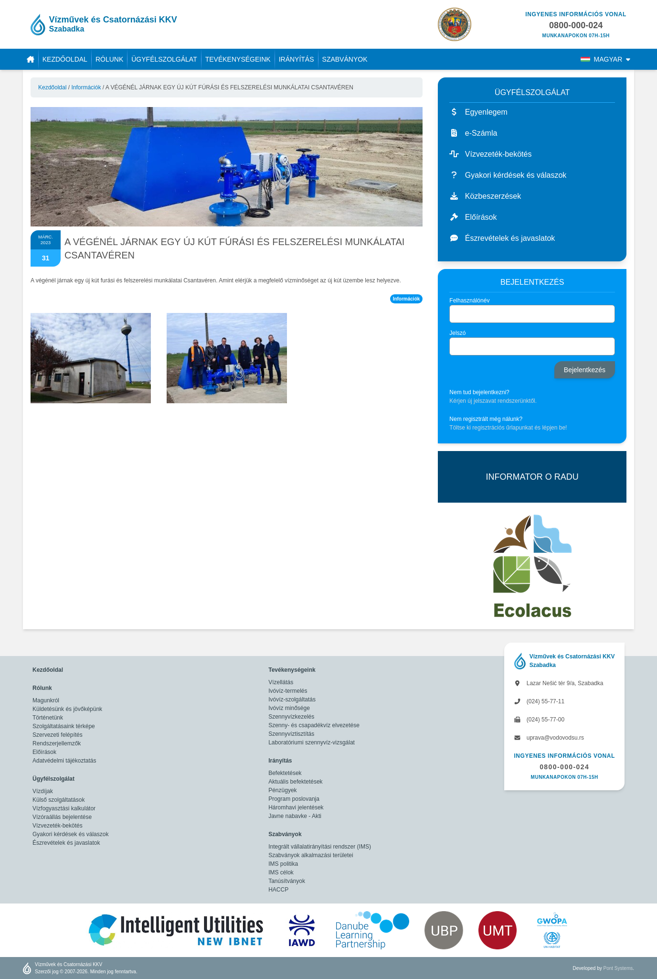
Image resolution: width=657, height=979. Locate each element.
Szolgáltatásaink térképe (63, 726)
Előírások (44, 752)
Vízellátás (280, 682)
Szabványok (345, 59)
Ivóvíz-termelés (287, 691)
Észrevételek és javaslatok (66, 842)
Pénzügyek (282, 790)
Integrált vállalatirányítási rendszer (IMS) (319, 846)
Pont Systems (618, 968)
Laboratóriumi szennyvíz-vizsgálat (311, 742)
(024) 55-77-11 (539, 701)
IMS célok (281, 872)
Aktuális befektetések (295, 781)
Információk (86, 87)
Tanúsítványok (286, 881)
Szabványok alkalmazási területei (310, 855)
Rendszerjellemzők (56, 743)
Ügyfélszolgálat (164, 59)
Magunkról (45, 700)
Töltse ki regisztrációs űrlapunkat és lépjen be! (508, 427)
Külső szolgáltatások (58, 799)
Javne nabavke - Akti (294, 816)
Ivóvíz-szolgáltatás (292, 699)
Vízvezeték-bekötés (57, 825)
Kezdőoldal (64, 59)
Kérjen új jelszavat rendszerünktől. (493, 401)
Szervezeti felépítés (57, 735)
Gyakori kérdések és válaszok (70, 834)
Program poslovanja (293, 799)
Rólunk (109, 59)
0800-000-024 (564, 767)
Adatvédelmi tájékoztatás (64, 760)
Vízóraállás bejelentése (62, 817)
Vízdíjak (42, 791)
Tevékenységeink (238, 59)
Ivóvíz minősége (289, 708)
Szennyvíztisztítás (291, 734)
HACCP (278, 889)
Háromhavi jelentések (295, 807)
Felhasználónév (469, 300)
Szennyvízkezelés (291, 716)
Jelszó (457, 333)
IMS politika (283, 864)
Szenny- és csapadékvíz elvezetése (314, 725)
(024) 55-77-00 (539, 719)
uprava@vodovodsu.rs (549, 737)
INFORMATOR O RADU (532, 477)
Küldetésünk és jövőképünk (67, 709)
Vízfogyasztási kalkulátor (63, 808)
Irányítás (296, 59)
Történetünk (47, 717)
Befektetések (284, 773)
